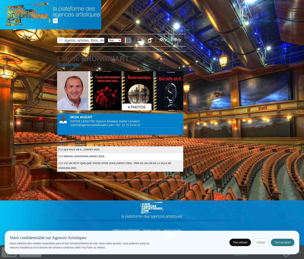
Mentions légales (173, 230)
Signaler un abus (152, 230)
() (118, 121)
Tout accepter (282, 242)
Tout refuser (240, 242)
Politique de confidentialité (127, 230)
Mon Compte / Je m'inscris (273, 2)
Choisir (261, 242)
